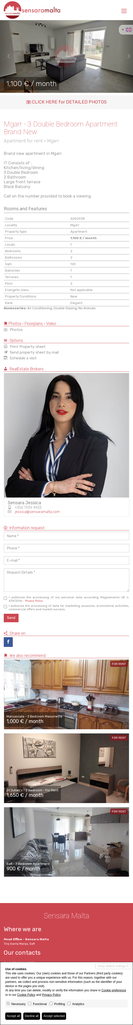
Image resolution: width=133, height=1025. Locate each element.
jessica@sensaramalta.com (37, 512)
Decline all (32, 1016)
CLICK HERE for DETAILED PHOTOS (66, 102)
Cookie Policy (26, 995)
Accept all (13, 1016)
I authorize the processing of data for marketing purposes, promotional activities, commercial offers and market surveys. (66, 607)
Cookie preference (113, 990)
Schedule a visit (20, 358)
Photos (13, 329)
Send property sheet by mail (31, 352)
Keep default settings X (113, 966)
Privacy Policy (34, 601)
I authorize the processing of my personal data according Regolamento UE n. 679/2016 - (66, 599)
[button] (6, 56)
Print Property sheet (25, 346)
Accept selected (54, 1016)
